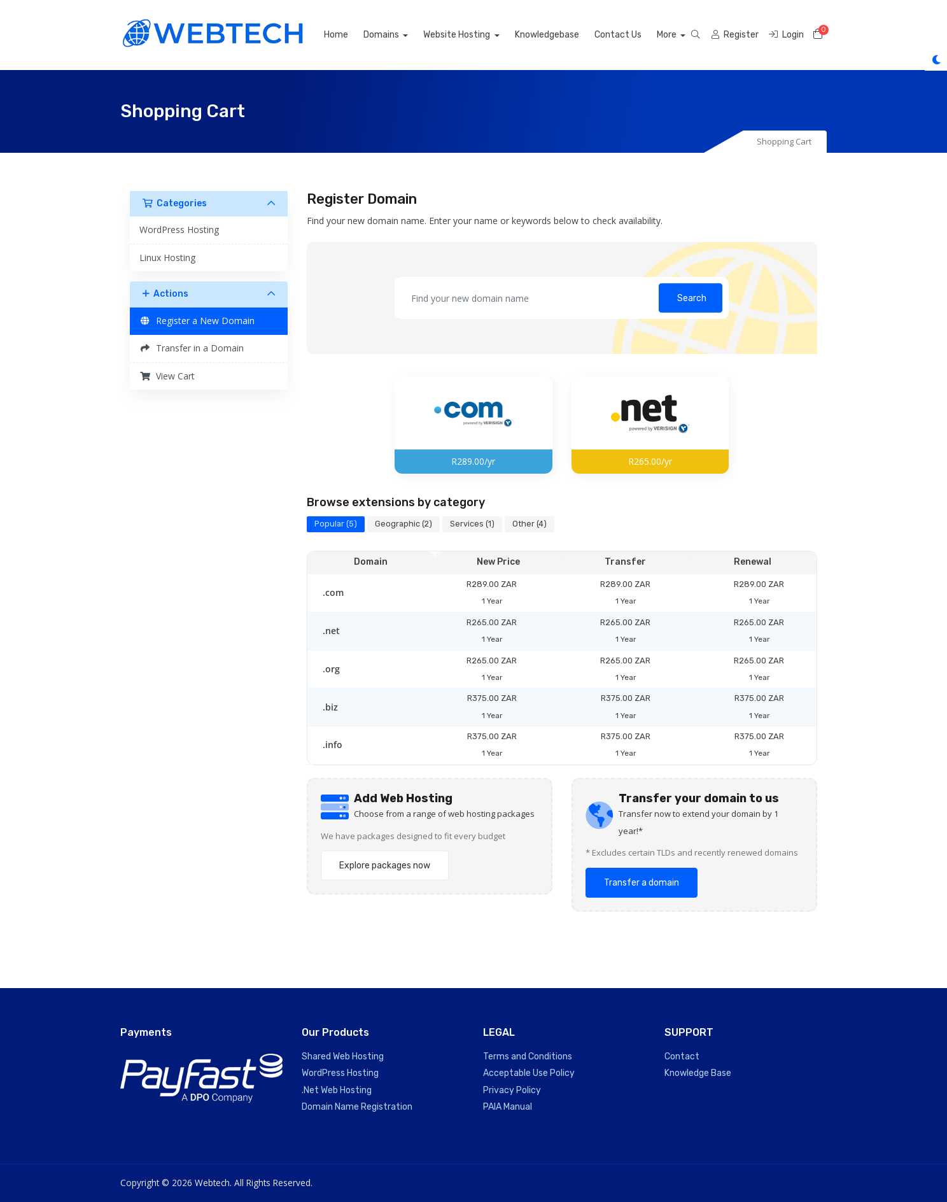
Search (691, 298)
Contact (681, 1056)
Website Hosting (472, 34)
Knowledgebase (561, 34)
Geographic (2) (403, 523)
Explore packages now (384, 865)
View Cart (167, 376)
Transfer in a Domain (191, 348)
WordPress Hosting (179, 229)
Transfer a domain (641, 882)
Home (350, 34)
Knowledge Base (697, 1073)
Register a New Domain (197, 321)
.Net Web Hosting (337, 1090)
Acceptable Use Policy (529, 1073)
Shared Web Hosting (343, 1056)
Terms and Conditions (527, 1056)
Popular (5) (335, 523)
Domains (396, 34)
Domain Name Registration (357, 1106)
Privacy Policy (512, 1090)
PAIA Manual (507, 1106)
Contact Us (632, 34)
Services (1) (472, 523)
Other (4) (529, 523)
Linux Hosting (167, 257)
